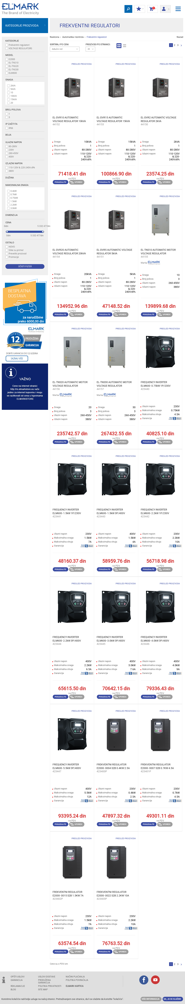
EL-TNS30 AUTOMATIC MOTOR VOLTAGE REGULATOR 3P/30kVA (114, 384)
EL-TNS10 (13, 62)
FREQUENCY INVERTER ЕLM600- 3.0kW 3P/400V (111, 639)
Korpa (152, 9)
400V (11, 156)
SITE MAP (43, 989)
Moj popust (139, 9)
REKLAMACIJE (18, 986)
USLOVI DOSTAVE (46, 976)
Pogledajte (60, 182)
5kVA (13, 88)
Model (9, 55)
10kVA (13, 95)
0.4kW (13, 190)
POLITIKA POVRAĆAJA (77, 980)
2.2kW (13, 204)
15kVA (13, 99)
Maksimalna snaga (16, 185)
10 (11, 92)
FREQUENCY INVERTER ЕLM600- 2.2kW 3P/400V (67, 639)
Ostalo (9, 242)
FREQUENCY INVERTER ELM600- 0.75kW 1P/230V (156, 384)
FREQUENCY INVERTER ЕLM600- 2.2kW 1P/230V (155, 511)
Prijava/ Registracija (165, 8)
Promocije (14, 256)
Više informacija (150, 999)
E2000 (12, 59)
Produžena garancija (44, 981)
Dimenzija (11, 215)
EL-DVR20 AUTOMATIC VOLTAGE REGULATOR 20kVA (69, 251)
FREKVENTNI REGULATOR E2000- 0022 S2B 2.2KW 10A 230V (113, 893)
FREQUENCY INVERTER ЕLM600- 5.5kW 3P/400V (67, 766)
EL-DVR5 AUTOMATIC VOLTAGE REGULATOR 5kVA (114, 251)
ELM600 (13, 72)
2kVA (13, 85)
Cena (8, 222)
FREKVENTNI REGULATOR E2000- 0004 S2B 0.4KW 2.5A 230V (113, 766)
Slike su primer (16, 250)
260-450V (13, 153)
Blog (13, 989)
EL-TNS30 (13, 69)
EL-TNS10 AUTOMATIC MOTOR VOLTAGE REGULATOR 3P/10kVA (158, 251)
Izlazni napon (13, 163)
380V (11, 170)
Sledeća (181, 46)
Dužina (9, 177)
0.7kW (13, 194)
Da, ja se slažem (172, 999)
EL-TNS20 (13, 66)
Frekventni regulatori (19, 44)
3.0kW (13, 208)
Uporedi (76, 182)
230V (11, 149)
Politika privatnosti (49, 986)
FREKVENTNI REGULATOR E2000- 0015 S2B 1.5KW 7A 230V (68, 893)
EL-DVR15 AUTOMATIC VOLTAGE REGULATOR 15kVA (113, 119)
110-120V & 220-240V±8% (22, 167)
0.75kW (14, 197)
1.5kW (13, 201)
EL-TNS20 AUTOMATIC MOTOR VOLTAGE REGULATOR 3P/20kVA (70, 384)
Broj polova (13, 109)
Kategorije (12, 40)
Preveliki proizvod (17, 253)
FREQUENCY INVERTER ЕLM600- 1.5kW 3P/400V (111, 511)
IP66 (11, 128)
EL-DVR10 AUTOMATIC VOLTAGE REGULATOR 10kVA (69, 119)
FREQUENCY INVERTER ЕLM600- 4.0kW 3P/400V (155, 639)
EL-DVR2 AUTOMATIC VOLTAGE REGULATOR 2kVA (158, 119)
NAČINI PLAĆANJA (75, 976)
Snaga (9, 79)
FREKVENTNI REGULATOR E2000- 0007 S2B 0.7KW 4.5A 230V (157, 766)
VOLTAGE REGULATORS (20, 48)
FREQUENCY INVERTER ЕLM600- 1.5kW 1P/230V (67, 511)
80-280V (13, 146)
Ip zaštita (11, 124)
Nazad (180, 37)
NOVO (12, 246)
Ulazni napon (13, 142)
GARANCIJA (17, 980)
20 (11, 102)
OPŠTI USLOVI (17, 976)
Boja (8, 134)
